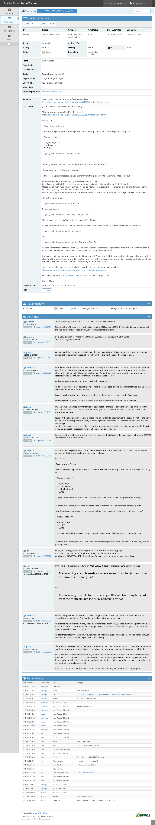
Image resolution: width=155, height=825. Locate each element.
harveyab (46, 43)
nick (27, 550)
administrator (33, 819)
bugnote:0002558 (43, 342)
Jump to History (48, 23)
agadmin (44, 796)
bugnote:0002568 (43, 556)
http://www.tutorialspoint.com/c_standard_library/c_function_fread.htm (74, 270)
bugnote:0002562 (43, 373)
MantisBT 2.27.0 (40, 813)
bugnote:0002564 (43, 440)
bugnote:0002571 (43, 620)
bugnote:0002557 (43, 327)
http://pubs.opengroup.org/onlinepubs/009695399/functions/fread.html (75, 102)
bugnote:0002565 (43, 455)
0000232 (44, 308)
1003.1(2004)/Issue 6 (115, 3)
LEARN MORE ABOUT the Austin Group (60, 11)
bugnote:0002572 (43, 651)
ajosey (73, 308)
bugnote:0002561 (43, 357)
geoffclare (29, 321)
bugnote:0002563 (43, 412)
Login (40, 11)
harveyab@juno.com (70, 275)
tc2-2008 (46, 290)
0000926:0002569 (53, 91)
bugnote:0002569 (43, 571)
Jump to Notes (31, 23)
